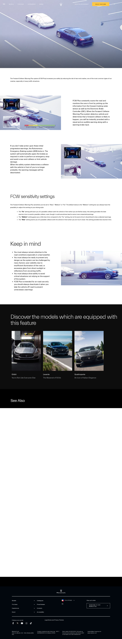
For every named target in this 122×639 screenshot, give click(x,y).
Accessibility (40, 612)
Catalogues (40, 600)
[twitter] (17, 623)
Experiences (32, 4)
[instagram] (26, 623)
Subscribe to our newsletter (94, 605)
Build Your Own (101, 4)
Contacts (39, 608)
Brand (41, 4)
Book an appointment (82, 4)
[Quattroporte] (89, 351)
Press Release (41, 604)
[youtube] (22, 623)
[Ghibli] (26, 351)
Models (11, 4)
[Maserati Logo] (61, 4)
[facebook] (13, 623)
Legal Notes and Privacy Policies (54, 620)
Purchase (21, 4)
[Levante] (57, 351)
